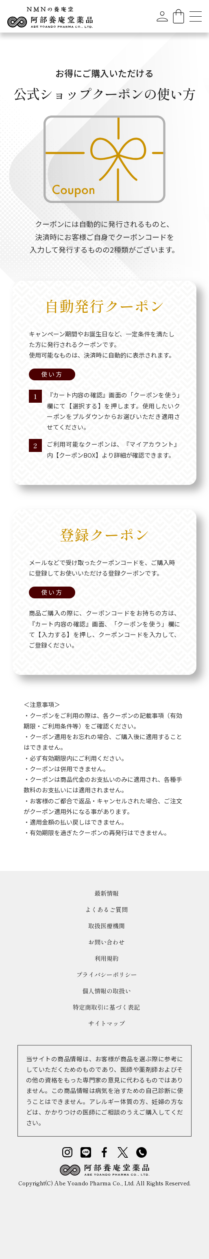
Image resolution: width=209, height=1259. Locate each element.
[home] (50, 16)
